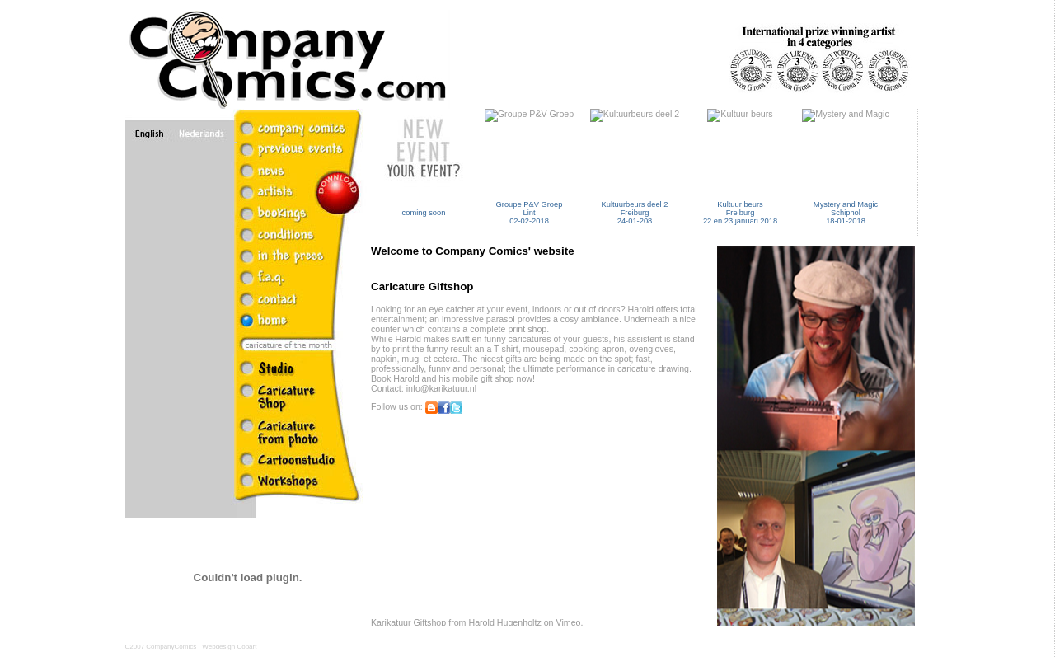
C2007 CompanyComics (161, 646)
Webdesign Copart (229, 646)
